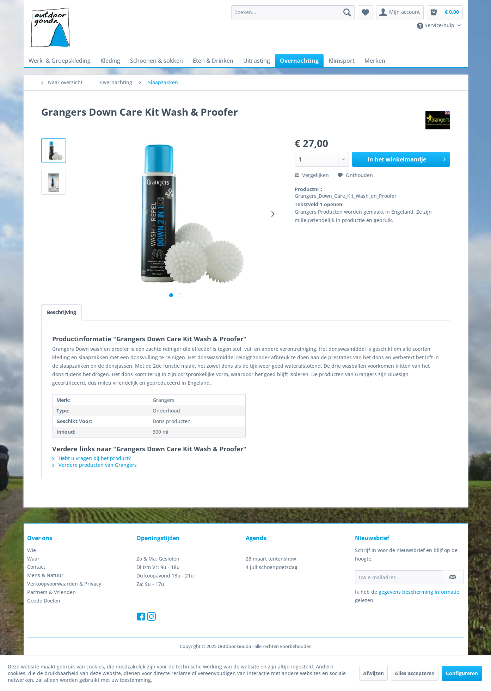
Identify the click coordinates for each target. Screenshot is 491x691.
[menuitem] (293, 12)
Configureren (462, 673)
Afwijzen (373, 673)
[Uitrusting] (256, 60)
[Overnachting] (299, 60)
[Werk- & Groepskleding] (60, 60)
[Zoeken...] (293, 12)
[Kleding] (110, 60)
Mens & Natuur (45, 575)
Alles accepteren (415, 673)
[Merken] (375, 60)
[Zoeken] (347, 12)
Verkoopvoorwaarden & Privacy (64, 583)
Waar (33, 558)
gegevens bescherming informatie (419, 591)
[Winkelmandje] (445, 12)
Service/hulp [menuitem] (436, 25)
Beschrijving (61, 312)
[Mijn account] (400, 12)
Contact (36, 566)
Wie (31, 550)
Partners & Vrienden (51, 592)
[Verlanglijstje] (365, 12)
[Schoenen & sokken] (156, 60)
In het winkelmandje (407, 158)
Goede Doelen (43, 600)
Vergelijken (312, 175)
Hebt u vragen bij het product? (91, 458)
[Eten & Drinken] (213, 60)
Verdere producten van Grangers (94, 464)
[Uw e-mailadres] (398, 577)
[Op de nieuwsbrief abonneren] (453, 577)
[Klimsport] (342, 60)
